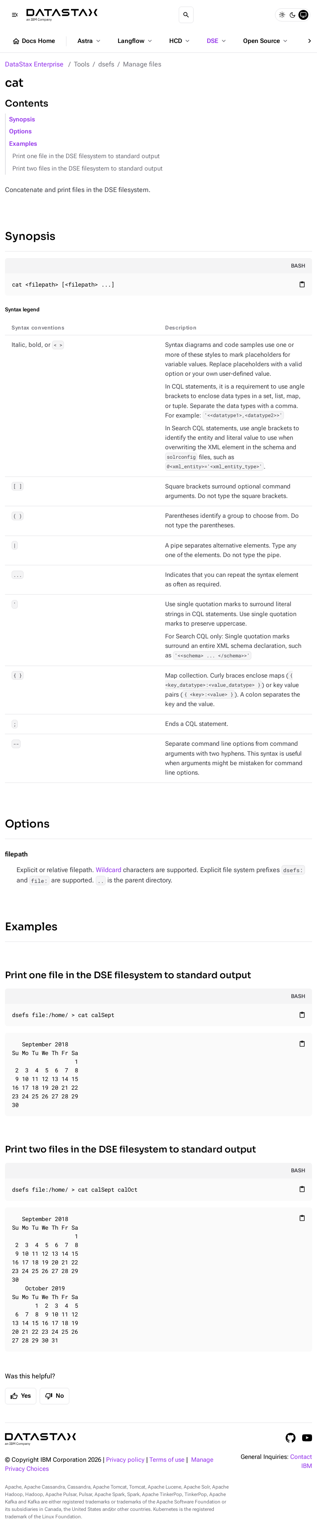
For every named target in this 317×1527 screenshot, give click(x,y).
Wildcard (108, 870)
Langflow (136, 41)
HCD (180, 41)
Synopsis (22, 119)
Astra (90, 41)
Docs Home (33, 41)
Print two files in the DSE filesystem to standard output (87, 168)
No (54, 1396)
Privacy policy (125, 1459)
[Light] (282, 15)
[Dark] (293, 15)
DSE (217, 41)
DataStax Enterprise (34, 64)
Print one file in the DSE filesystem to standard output (86, 156)
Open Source (266, 41)
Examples (23, 143)
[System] (303, 15)
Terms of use (167, 1459)
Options (20, 131)
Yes (20, 1396)
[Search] (186, 15)
